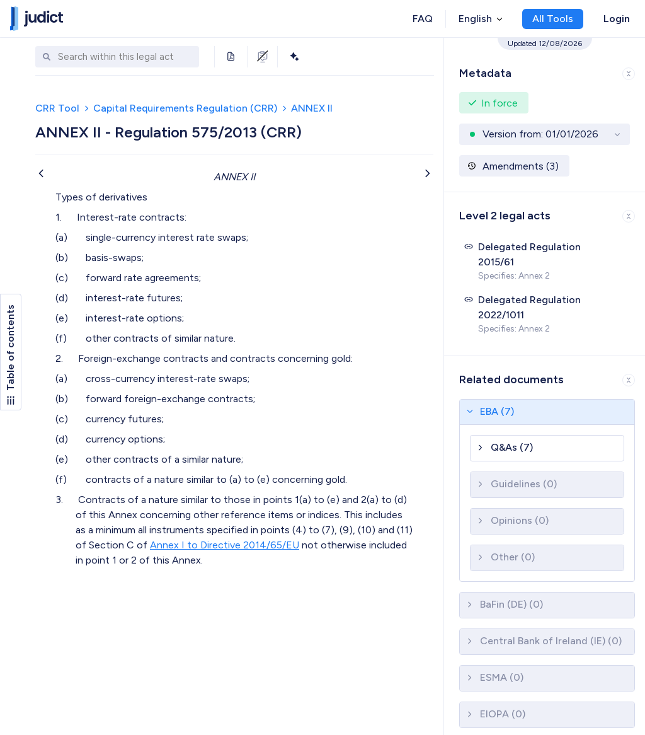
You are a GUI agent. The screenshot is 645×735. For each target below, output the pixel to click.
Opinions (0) (520, 520)
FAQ (423, 19)
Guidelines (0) (524, 484)
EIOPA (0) (502, 714)
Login (616, 19)
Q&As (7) (512, 447)
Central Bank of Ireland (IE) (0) (551, 641)
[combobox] (125, 57)
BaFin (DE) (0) (511, 604)
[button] (544, 71)
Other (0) (513, 557)
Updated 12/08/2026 (545, 43)
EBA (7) (497, 411)
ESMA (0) (501, 677)
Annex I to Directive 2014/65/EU (224, 545)
